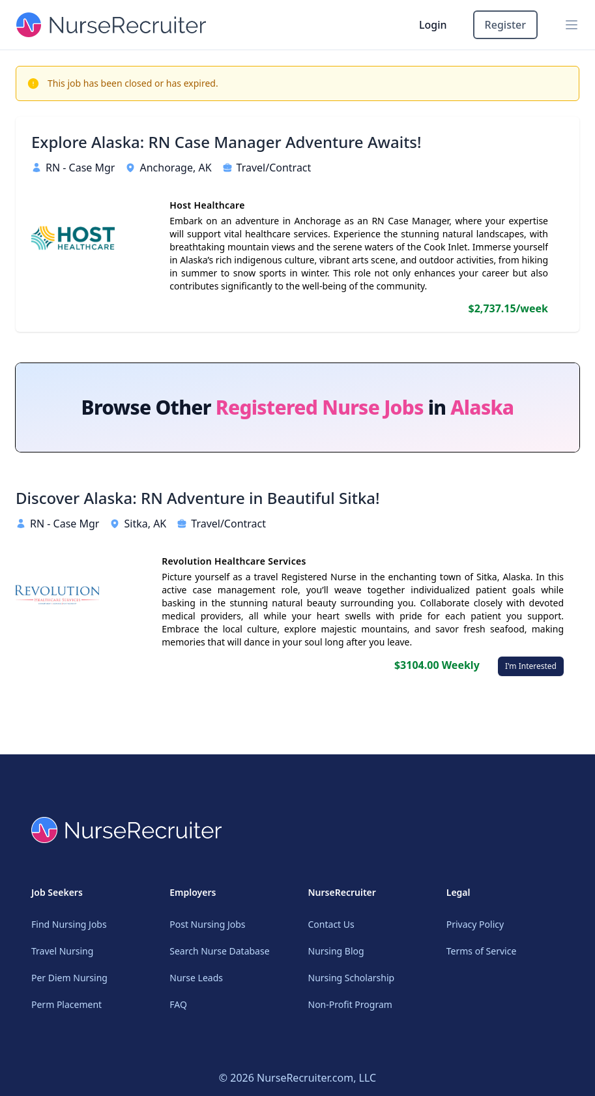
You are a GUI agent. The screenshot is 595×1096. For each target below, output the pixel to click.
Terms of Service (481, 951)
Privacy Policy (475, 924)
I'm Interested (531, 666)
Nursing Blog (336, 951)
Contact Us (331, 924)
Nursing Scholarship (351, 977)
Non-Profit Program (350, 1004)
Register (505, 25)
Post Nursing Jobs (207, 924)
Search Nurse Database (219, 951)
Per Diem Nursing (69, 977)
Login (433, 25)
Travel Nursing (62, 951)
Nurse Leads (196, 977)
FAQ (178, 1004)
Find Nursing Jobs (69, 924)
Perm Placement (66, 1004)
